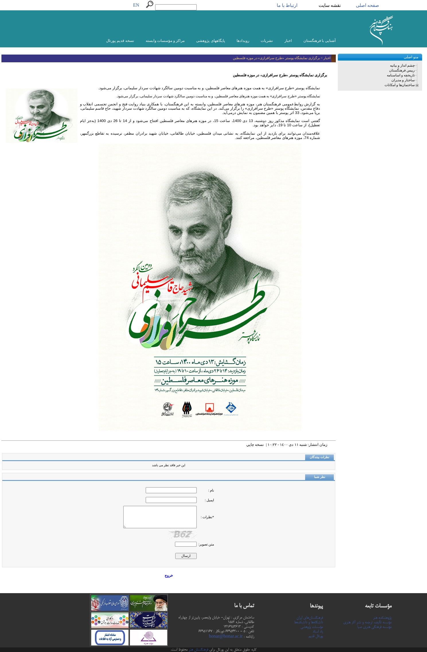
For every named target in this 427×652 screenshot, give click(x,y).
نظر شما (319, 477)
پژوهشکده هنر (382, 618)
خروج (169, 575)
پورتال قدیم (316, 636)
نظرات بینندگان (319, 457)
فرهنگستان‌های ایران (310, 618)
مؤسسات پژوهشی (312, 627)
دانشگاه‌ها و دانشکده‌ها (308, 622)
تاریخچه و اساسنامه (401, 75)
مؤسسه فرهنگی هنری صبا (374, 627)
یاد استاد (318, 631)
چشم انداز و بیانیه (402, 65)
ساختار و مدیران (403, 80)
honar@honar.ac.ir (226, 636)
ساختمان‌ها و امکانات (400, 85)
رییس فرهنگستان (402, 70)
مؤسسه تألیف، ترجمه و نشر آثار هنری (367, 622)
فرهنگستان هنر (198, 649)
